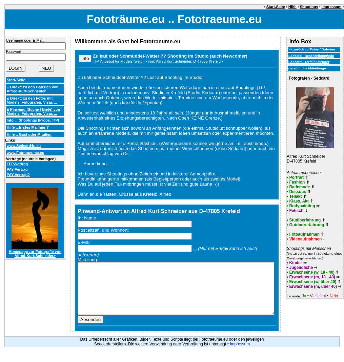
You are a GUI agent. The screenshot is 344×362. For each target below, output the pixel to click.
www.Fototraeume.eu (25, 153)
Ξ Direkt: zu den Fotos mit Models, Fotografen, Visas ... (32, 100)
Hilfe (292, 7)
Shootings (309, 7)
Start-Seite (275, 7)
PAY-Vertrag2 (18, 175)
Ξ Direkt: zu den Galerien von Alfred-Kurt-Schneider (33, 89)
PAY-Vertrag (17, 169)
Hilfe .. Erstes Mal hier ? (28, 127)
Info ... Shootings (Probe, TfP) (33, 120)
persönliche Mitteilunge (307, 68)
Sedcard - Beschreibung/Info (311, 56)
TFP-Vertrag (17, 164)
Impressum (332, 7)
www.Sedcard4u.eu (24, 146)
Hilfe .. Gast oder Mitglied (29, 134)
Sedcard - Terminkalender (308, 62)
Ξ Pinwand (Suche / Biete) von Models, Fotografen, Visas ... (33, 111)
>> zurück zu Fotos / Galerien (311, 49)
